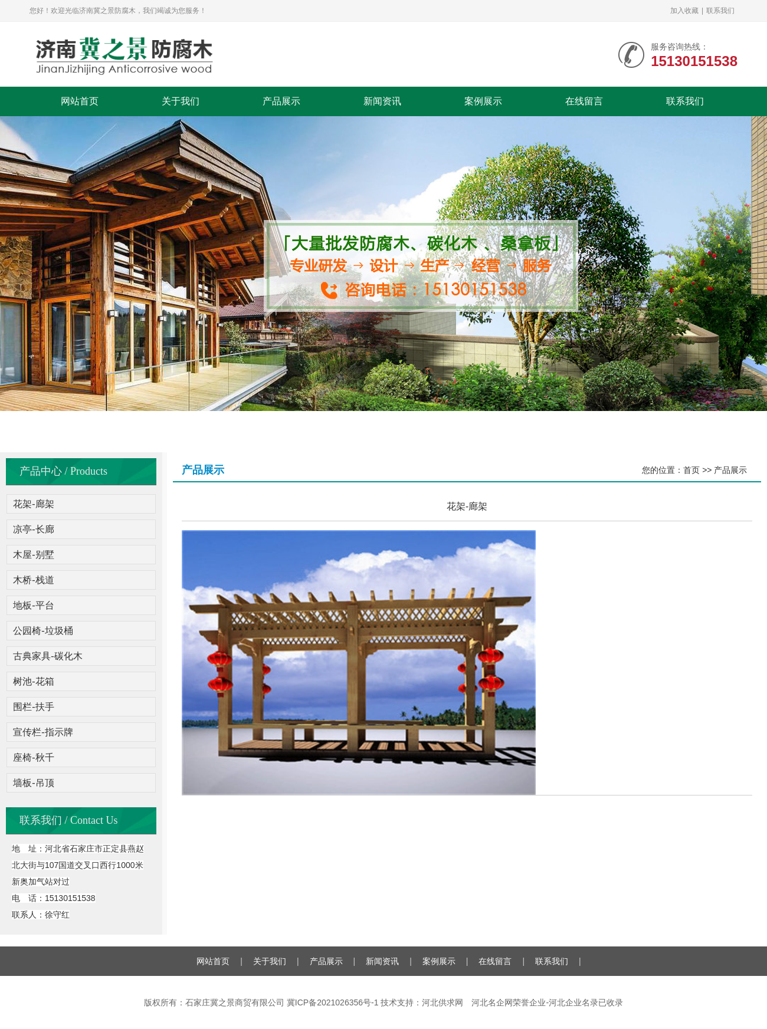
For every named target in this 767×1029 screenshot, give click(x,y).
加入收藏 (684, 10)
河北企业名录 (573, 1002)
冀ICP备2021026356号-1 (333, 1002)
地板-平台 (33, 605)
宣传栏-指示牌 (43, 732)
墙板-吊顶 (33, 783)
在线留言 (584, 101)
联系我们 (720, 10)
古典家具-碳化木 (47, 656)
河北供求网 (442, 1002)
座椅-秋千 (33, 757)
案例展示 (483, 101)
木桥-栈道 (33, 580)
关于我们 (180, 101)
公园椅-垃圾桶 (43, 631)
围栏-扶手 (33, 707)
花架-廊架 (33, 504)
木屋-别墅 (33, 555)
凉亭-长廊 (33, 529)
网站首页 (80, 101)
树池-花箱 (33, 681)
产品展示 (281, 101)
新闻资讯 (382, 101)
